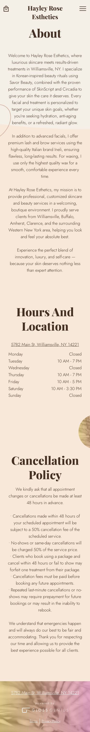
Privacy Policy (51, 721)
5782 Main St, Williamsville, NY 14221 (45, 345)
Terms (34, 721)
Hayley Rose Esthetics (45, 12)
